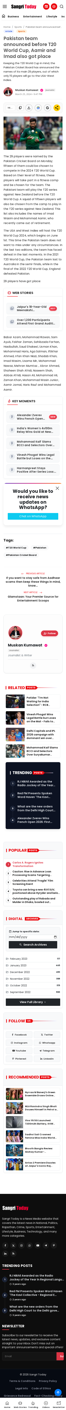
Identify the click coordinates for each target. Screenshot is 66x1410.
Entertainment (32, 16)
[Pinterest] (54, 1245)
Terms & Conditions (22, 1381)
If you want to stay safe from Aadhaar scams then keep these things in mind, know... (33, 581)
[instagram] (19, 1043)
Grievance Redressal (17, 1396)
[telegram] (47, 1050)
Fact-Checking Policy (48, 1396)
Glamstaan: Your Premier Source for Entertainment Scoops (33, 598)
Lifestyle (51, 16)
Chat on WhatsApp (32, 516)
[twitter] (47, 1034)
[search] (61, 6)
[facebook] (19, 1034)
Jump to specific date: (24, 931)
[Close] (57, 488)
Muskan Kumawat (25, 645)
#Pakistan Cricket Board (21, 555)
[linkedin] (47, 1059)
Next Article (33, 592)
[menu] (5, 6)
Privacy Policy (48, 1381)
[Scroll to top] (58, 1392)
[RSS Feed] (13, 1253)
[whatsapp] (47, 1043)
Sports (18, 27)
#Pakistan (39, 547)
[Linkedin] (5, 1253)
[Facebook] (5, 1245)
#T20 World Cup (16, 547)
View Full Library (33, 1002)
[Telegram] (46, 1245)
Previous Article (33, 573)
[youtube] (19, 1050)
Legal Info (21, 1388)
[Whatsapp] (29, 1245)
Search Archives (33, 945)
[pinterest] (19, 1059)
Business (13, 16)
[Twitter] (13, 1245)
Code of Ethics (41, 1388)
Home (7, 27)
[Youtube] (37, 1245)
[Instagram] (21, 1245)
